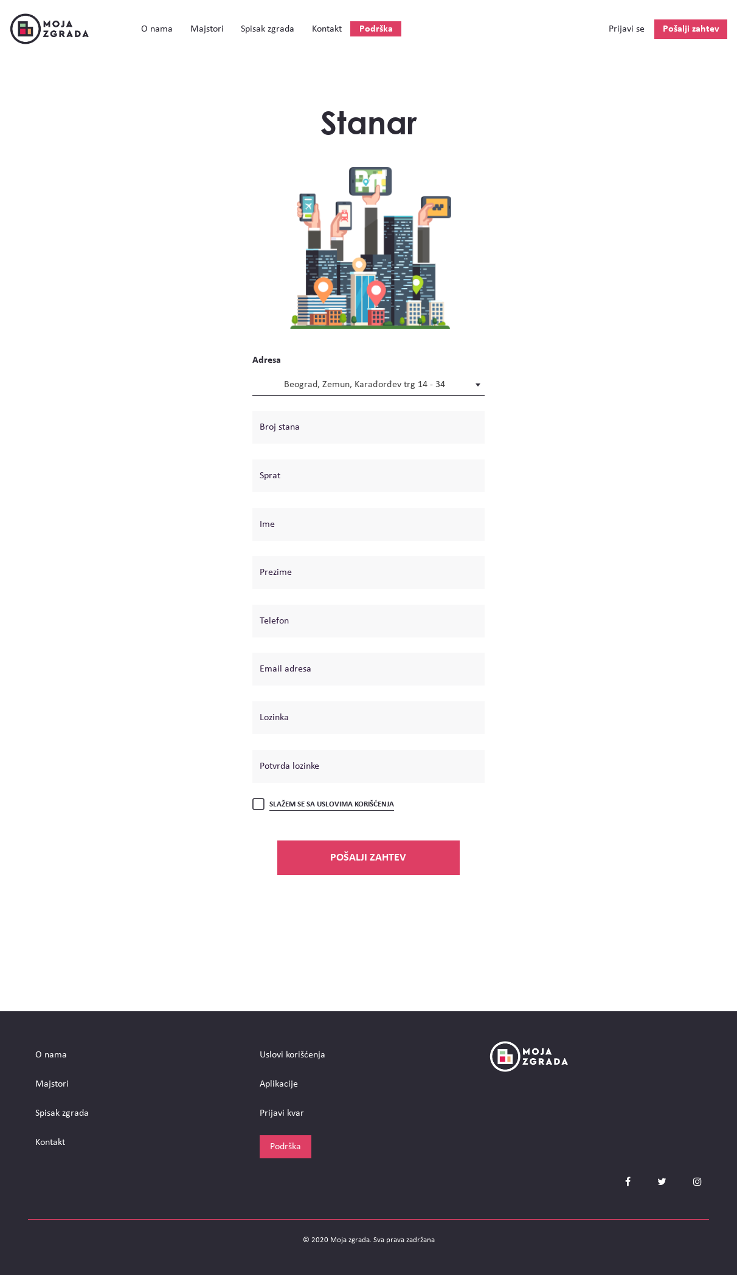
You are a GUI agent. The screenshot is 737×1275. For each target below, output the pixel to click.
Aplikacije (279, 1084)
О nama (157, 29)
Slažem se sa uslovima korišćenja (331, 804)
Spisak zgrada (267, 29)
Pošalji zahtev (691, 29)
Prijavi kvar (282, 1113)
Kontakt (327, 29)
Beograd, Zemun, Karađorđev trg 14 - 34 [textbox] (364, 385)
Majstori (207, 29)
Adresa (266, 360)
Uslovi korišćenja (292, 1055)
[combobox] (368, 384)
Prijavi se (627, 29)
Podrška (376, 29)
